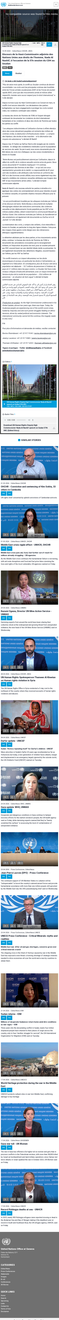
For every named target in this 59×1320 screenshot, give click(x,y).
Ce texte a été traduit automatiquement (20, 81)
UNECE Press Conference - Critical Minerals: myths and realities (29, 937)
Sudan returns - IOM (11, 1014)
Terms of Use (6, 1309)
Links (3, 1303)
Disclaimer (5, 1311)
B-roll (3, 1279)
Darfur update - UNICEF (13, 741)
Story (7, 73)
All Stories (4, 1285)
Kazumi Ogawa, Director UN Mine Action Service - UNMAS (26, 613)
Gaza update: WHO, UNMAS (15, 807)
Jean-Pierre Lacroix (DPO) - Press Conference (24, 873)
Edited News (5, 1269)
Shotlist (18, 73)
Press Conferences (8, 1271)
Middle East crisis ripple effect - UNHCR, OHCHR (26, 544)
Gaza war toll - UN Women (14, 1143)
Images (3, 1277)
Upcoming (4, 1301)
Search (3, 1298)
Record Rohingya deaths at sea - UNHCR (21, 1209)
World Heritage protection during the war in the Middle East (28, 1084)
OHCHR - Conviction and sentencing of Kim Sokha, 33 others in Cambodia (28, 488)
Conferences (5, 1282)
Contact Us (5, 1306)
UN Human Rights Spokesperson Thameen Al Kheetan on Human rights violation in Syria (28, 679)
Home (3, 1295)
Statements (5, 1274)
